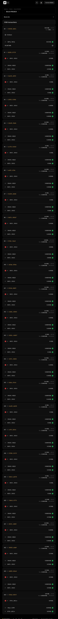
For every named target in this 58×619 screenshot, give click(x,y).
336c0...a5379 (13, 477)
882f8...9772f (12, 52)
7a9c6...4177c (13, 500)
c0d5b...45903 (13, 312)
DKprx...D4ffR (11, 607)
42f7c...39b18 (13, 359)
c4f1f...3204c (12, 429)
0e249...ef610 (12, 76)
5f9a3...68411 (13, 594)
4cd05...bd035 (13, 406)
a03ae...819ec (13, 264)
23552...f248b (12, 99)
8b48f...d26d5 (12, 194)
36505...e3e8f (13, 547)
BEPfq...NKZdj (11, 42)
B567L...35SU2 (13, 58)
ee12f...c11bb (11, 170)
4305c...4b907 (13, 335)
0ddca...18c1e (12, 382)
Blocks (11, 9)
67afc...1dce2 (12, 241)
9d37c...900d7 (12, 217)
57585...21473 (13, 453)
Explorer (6, 9)
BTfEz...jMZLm (13, 600)
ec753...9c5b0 (12, 146)
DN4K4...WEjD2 (12, 65)
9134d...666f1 (12, 288)
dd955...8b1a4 (13, 571)
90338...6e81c (12, 29)
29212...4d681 (13, 524)
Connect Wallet (50, 2)
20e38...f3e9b (12, 123)
